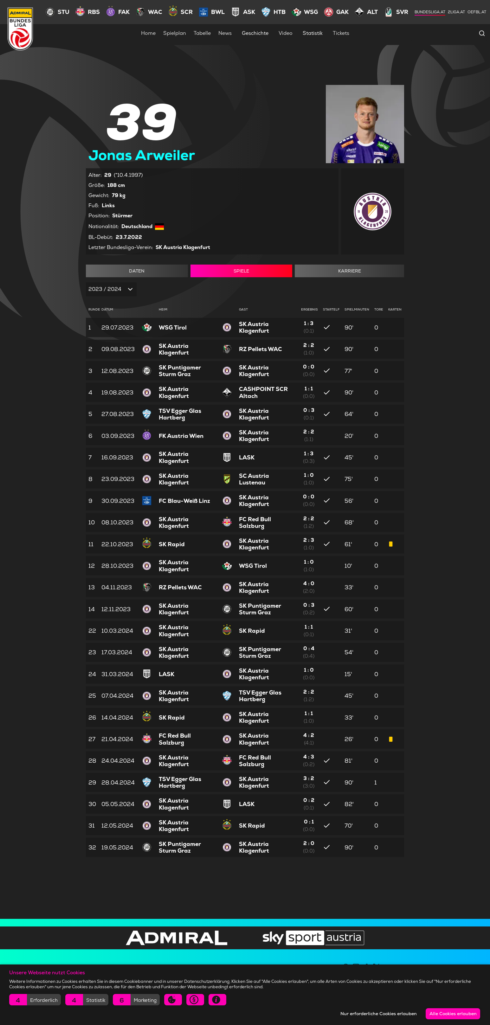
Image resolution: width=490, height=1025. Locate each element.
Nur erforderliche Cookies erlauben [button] (378, 1013)
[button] (35, 999)
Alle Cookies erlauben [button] (453, 1013)
